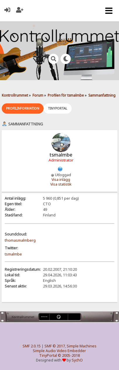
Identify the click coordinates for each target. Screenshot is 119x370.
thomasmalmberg (20, 240)
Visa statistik (61, 184)
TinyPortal (48, 355)
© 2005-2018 (69, 355)
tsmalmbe (13, 254)
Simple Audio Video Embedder (59, 350)
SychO (77, 360)
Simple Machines (81, 346)
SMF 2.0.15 (32, 346)
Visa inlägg (60, 179)
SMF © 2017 (54, 346)
